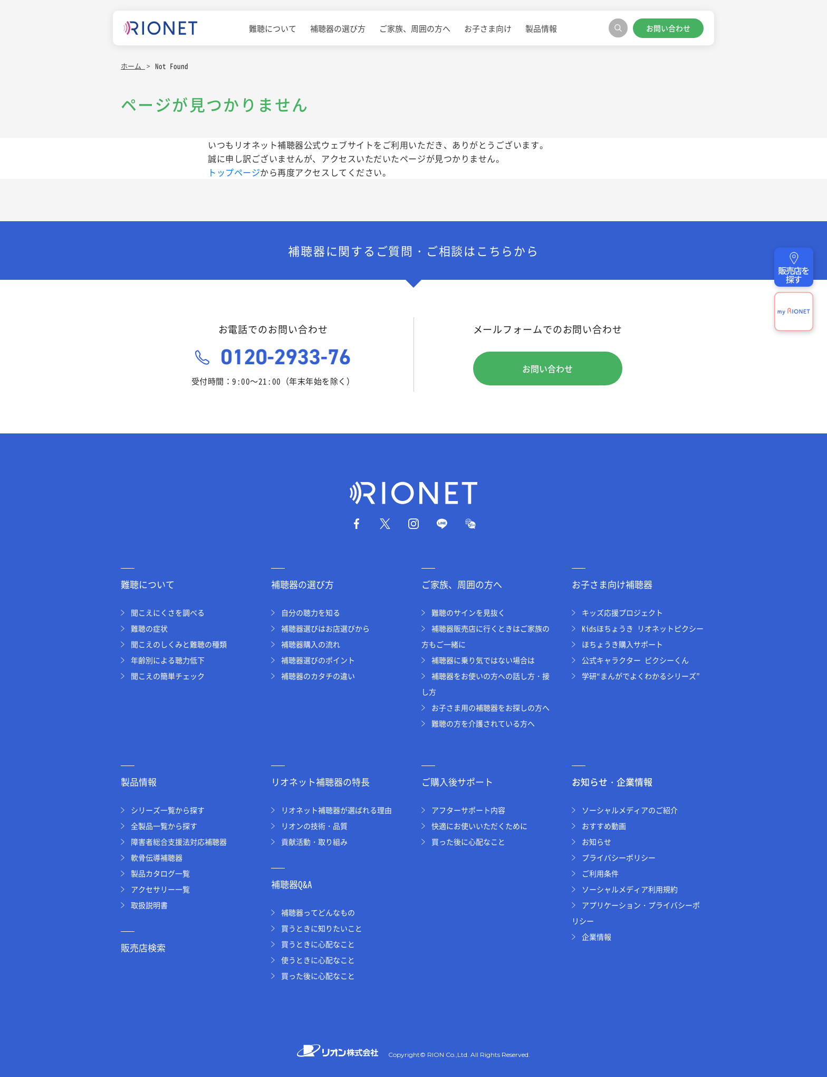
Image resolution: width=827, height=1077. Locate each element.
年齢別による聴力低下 (168, 660)
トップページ (234, 172)
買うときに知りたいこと (321, 928)
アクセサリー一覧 (160, 889)
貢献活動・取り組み (314, 841)
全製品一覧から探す (164, 825)
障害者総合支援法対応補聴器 (179, 841)
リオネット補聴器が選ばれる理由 (336, 810)
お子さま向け (488, 28)
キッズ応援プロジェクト (622, 612)
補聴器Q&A (291, 884)
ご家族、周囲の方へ (414, 28)
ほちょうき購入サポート (622, 644)
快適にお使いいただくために (479, 825)
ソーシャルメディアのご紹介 (630, 810)
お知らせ (596, 841)
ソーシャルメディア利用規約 (630, 889)
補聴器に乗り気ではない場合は (483, 660)
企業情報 (596, 936)
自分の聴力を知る (310, 612)
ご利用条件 (600, 873)
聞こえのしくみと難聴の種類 (179, 644)
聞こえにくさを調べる (168, 612)
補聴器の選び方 (338, 28)
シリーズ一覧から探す (168, 810)
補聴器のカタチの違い (318, 675)
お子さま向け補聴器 (612, 584)
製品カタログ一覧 (160, 873)
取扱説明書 (149, 905)
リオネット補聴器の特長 (320, 781)
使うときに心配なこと (318, 960)
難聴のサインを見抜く (468, 612)
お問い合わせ (668, 28)
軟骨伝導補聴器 (156, 857)
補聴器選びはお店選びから (325, 628)
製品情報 (541, 28)
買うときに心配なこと (318, 944)
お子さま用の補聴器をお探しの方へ (490, 707)
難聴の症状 (149, 628)
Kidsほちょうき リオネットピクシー (643, 628)
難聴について (272, 28)
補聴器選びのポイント (318, 660)
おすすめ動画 (604, 825)
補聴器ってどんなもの (318, 912)
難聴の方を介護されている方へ (483, 723)
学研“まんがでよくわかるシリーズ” (641, 675)
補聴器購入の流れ (310, 644)
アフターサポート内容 (468, 810)
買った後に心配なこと (318, 975)
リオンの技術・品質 (314, 825)
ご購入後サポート (457, 781)
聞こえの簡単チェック (168, 675)
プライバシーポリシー (619, 857)
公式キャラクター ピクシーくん (635, 660)
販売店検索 (143, 947)
